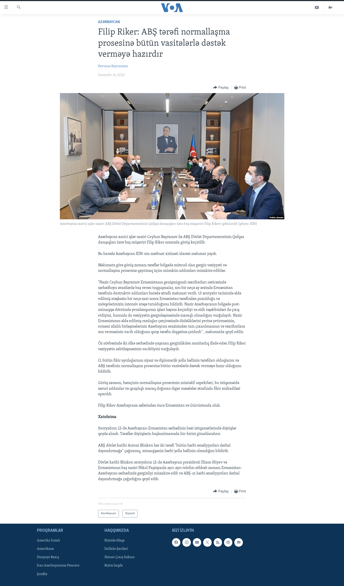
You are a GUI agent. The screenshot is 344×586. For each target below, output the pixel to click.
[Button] (221, 88)
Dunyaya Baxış (48, 557)
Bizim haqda (113, 565)
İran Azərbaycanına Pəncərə (58, 565)
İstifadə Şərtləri (116, 549)
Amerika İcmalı (48, 540)
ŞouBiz (42, 574)
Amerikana (45, 549)
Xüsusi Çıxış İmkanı (119, 557)
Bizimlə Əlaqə (114, 540)
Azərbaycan (109, 22)
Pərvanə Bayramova (113, 66)
